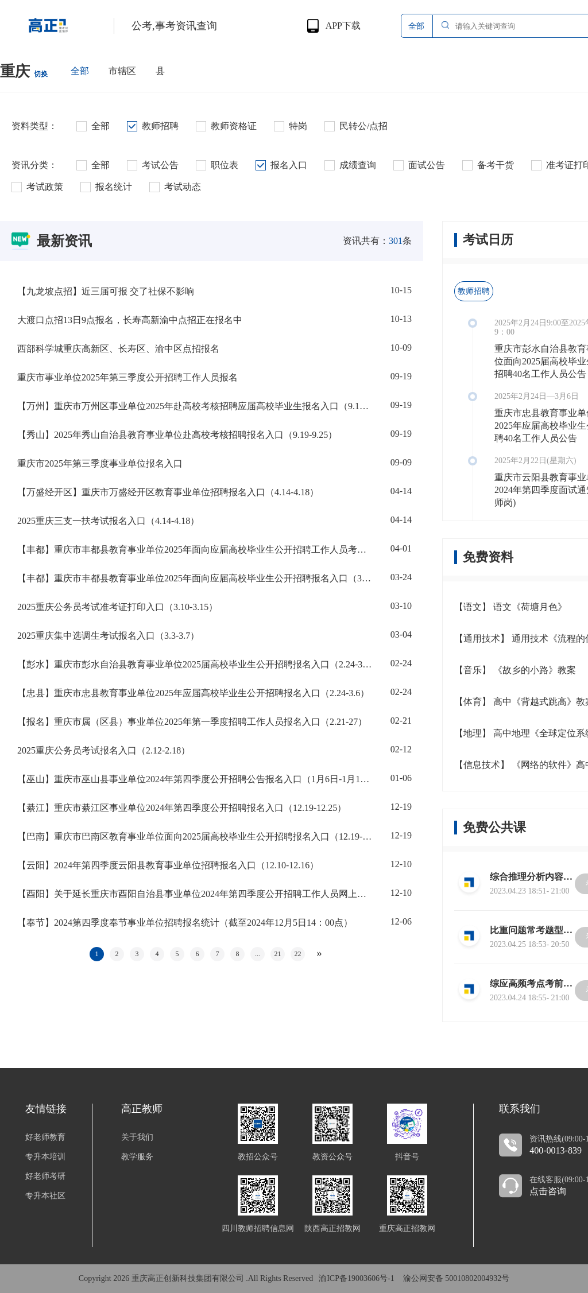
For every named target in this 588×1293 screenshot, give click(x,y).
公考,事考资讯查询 (174, 26)
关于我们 (137, 1137)
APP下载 (343, 25)
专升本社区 (45, 1196)
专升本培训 (45, 1157)
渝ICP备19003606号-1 (356, 1279)
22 (298, 954)
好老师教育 (45, 1137)
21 (277, 954)
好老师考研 (45, 1176)
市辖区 (122, 71)
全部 (80, 71)
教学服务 (137, 1157)
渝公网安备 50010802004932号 (456, 1279)
